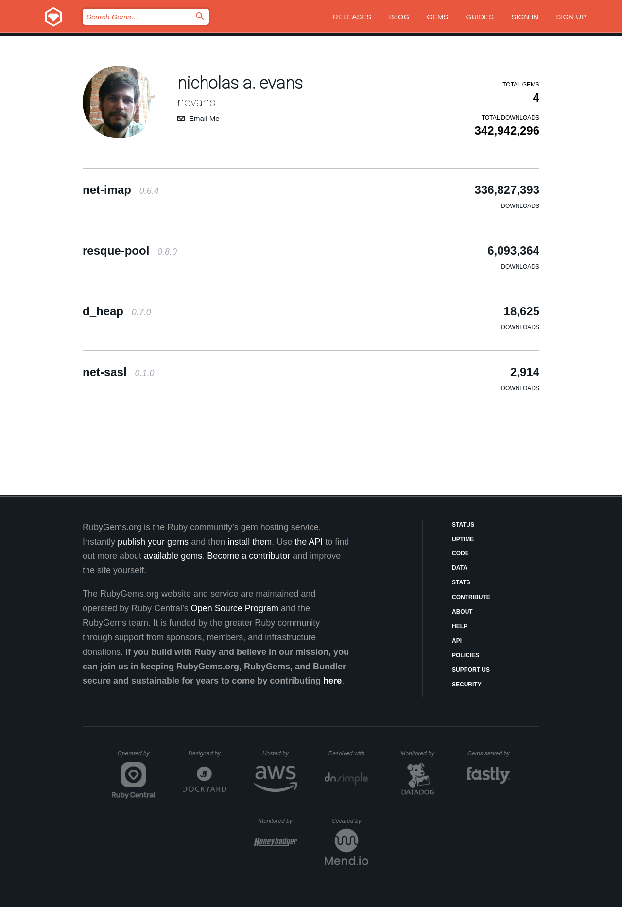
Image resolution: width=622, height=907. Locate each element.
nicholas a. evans (240, 83)
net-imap (121, 189)
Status (463, 524)
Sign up (571, 17)
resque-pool (130, 250)
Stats (461, 582)
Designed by (207, 753)
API (457, 640)
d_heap (117, 311)
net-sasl (118, 371)
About (462, 611)
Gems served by (489, 753)
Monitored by (420, 753)
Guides (480, 17)
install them (249, 542)
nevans (196, 102)
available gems (173, 556)
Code (460, 553)
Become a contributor (248, 556)
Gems (437, 17)
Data (459, 568)
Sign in (524, 17)
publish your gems (153, 542)
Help (459, 626)
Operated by (137, 757)
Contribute (471, 597)
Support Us (471, 670)
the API (308, 542)
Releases (352, 17)
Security (467, 684)
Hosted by (279, 753)
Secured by (350, 821)
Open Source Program (234, 608)
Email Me (204, 118)
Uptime (463, 539)
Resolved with (348, 753)
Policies (465, 655)
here (332, 680)
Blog (399, 17)
